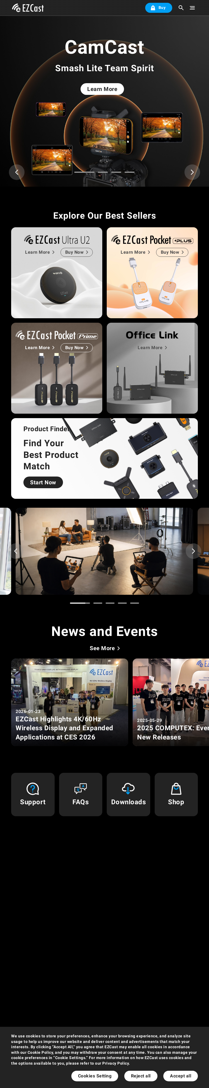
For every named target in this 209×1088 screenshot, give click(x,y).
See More (102, 648)
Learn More (102, 89)
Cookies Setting (95, 1076)
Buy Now (74, 252)
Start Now (43, 482)
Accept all (180, 1076)
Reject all (141, 1076)
